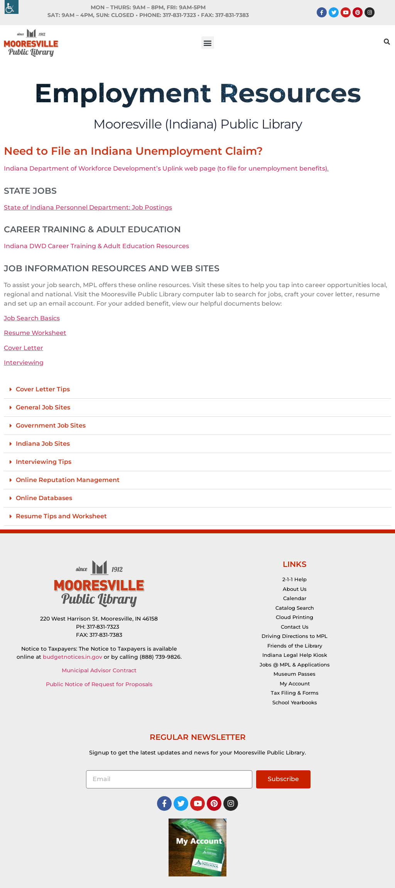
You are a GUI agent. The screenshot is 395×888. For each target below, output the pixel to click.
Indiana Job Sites (43, 443)
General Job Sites (43, 407)
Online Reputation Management (68, 480)
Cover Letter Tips (43, 389)
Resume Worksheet (35, 333)
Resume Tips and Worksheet (61, 516)
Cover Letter (23, 348)
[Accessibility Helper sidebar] (12, 7)
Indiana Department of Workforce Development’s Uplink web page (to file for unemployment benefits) (165, 168)
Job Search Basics (32, 318)
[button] (207, 42)
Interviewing (24, 362)
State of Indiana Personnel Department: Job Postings (88, 207)
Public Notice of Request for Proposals (99, 684)
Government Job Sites (51, 425)
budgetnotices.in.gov (72, 656)
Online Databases (44, 498)
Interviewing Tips (43, 461)
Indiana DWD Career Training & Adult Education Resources (96, 246)
